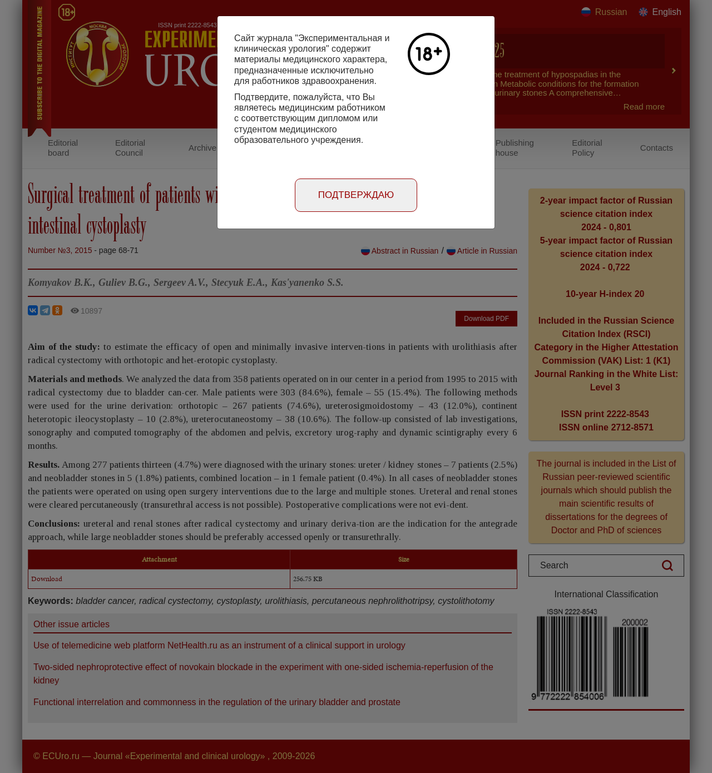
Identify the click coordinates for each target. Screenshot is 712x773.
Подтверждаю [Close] (356, 195)
